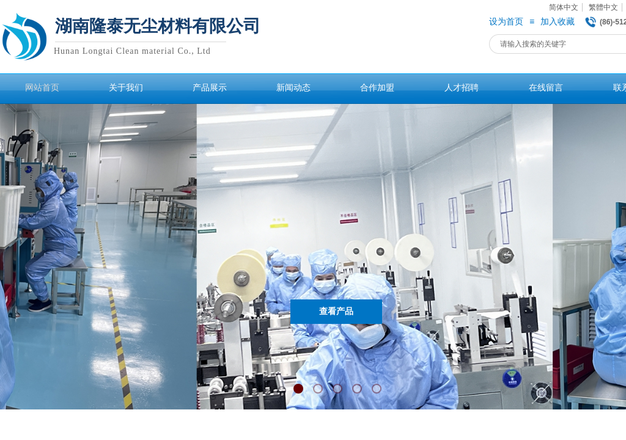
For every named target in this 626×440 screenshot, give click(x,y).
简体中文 (563, 7)
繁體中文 (603, 7)
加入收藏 (557, 21)
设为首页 (506, 21)
